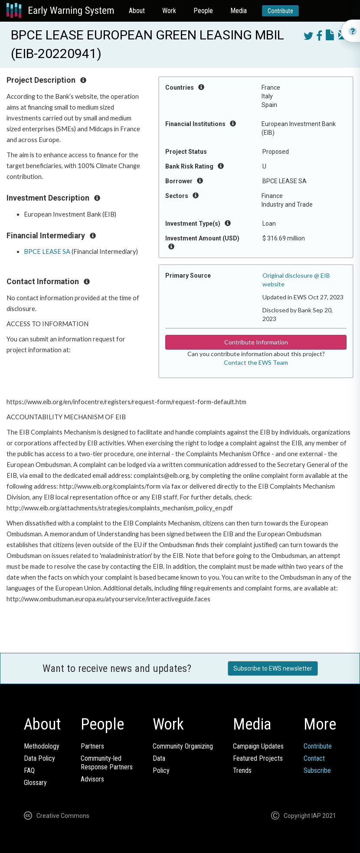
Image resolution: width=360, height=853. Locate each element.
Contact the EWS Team (256, 362)
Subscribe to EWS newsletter (272, 668)
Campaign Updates (258, 746)
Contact (314, 758)
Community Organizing (183, 746)
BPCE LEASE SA (47, 251)
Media (238, 10)
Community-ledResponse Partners (107, 762)
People (203, 10)
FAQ (29, 770)
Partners (92, 746)
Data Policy (39, 758)
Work (169, 10)
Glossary (35, 782)
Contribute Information (256, 342)
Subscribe (317, 770)
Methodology (41, 746)
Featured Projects (258, 758)
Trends (242, 770)
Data (159, 758)
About (137, 10)
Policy (161, 770)
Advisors (92, 779)
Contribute (280, 10)
